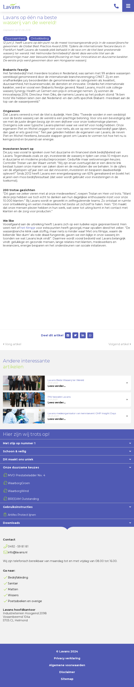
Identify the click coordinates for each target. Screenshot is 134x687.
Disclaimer (67, 672)
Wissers (13, 595)
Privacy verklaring (67, 658)
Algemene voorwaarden (67, 665)
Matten (13, 589)
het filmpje (27, 228)
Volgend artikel (119, 344)
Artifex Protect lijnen (22, 515)
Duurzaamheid (15, 38)
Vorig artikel (12, 344)
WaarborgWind (18, 491)
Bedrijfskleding (18, 577)
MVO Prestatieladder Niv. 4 (26, 475)
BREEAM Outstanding (23, 499)
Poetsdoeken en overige (25, 601)
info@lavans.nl (17, 552)
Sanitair (13, 583)
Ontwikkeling (40, 38)
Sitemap (67, 679)
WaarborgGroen (19, 483)
